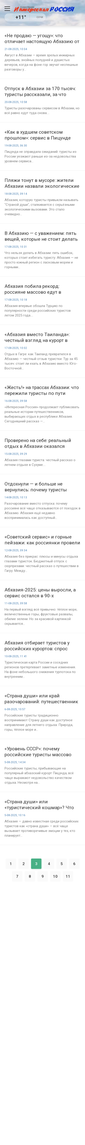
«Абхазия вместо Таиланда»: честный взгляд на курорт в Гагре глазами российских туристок (37, 337)
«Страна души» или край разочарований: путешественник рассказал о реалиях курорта (41, 699)
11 (68, 876)
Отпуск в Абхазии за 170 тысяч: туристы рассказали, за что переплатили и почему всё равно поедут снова (42, 91)
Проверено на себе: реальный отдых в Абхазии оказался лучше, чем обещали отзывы (38, 443)
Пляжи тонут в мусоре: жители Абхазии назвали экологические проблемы (42, 183)
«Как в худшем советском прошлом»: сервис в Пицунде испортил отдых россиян (38, 135)
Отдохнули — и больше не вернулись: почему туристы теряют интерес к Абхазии (36, 487)
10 (55, 876)
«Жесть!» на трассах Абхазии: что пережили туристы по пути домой (42, 390)
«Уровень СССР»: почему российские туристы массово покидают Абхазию (38, 752)
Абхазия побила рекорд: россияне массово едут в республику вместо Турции (35, 289)
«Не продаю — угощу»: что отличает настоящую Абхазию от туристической (42, 38)
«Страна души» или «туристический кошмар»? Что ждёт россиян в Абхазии (39, 805)
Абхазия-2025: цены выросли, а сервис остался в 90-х (40, 592)
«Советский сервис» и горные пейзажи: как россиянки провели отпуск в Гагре (42, 540)
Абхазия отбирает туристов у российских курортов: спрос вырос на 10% (37, 646)
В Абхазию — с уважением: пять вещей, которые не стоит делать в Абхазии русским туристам (41, 236)
